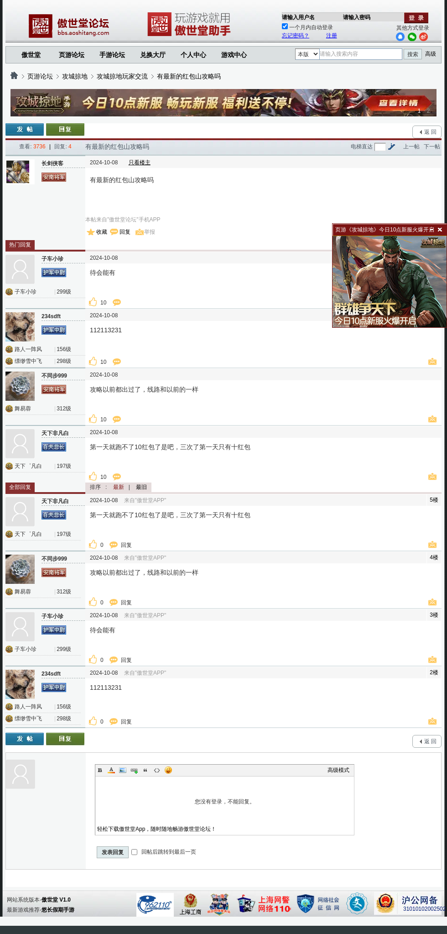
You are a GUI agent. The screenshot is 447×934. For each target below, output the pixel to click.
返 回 (430, 132)
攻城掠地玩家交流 (122, 76)
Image (122, 770)
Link (134, 770)
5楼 (434, 500)
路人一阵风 (28, 349)
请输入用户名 (298, 17)
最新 (118, 487)
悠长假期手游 (58, 910)
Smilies (168, 770)
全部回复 (20, 487)
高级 (430, 54)
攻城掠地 (75, 76)
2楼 (434, 672)
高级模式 (338, 770)
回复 (125, 232)
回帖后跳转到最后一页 (163, 852)
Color (111, 770)
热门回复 (20, 244)
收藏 (101, 232)
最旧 (141, 487)
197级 (64, 466)
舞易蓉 (23, 408)
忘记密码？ (295, 35)
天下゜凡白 (28, 466)
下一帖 (432, 146)
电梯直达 (362, 146)
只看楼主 (140, 162)
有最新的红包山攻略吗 (189, 76)
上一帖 (411, 146)
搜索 (412, 54)
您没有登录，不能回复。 (224, 801)
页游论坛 (71, 54)
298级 (64, 361)
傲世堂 (31, 54)
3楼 (434, 615)
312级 (64, 408)
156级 (64, 349)
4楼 (434, 557)
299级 (64, 292)
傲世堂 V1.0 (56, 900)
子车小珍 (25, 292)
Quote (145, 770)
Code (156, 770)
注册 (331, 35)
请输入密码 (356, 17)
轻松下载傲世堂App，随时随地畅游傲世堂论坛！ (156, 829)
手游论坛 (112, 54)
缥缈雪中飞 (28, 361)
